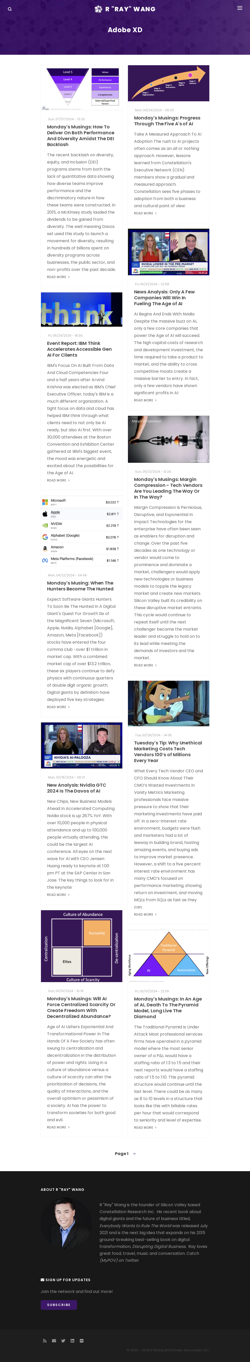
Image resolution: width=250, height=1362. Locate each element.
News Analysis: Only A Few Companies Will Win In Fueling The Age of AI (164, 298)
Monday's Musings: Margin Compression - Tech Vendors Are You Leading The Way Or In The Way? (168, 488)
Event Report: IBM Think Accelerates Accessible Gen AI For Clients (79, 349)
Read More (59, 277)
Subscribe (59, 1304)
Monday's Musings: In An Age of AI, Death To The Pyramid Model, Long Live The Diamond (168, 1008)
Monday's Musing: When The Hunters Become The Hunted (80, 586)
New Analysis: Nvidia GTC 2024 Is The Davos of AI (76, 788)
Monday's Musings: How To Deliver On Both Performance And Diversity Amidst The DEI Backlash (80, 136)
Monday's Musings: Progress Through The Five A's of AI (167, 121)
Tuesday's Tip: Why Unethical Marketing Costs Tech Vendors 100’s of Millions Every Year (168, 752)
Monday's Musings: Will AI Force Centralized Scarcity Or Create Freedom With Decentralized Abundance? (81, 1007)
